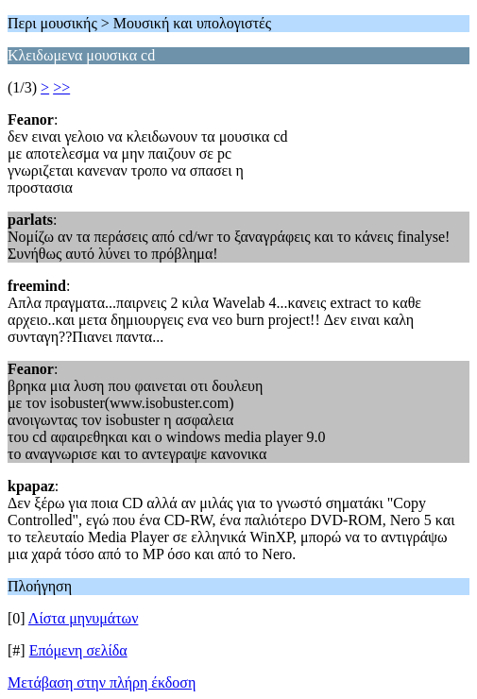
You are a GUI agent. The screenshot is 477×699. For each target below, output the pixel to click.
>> (61, 87)
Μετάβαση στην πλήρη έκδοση (102, 682)
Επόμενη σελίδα (78, 650)
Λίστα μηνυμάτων (83, 618)
